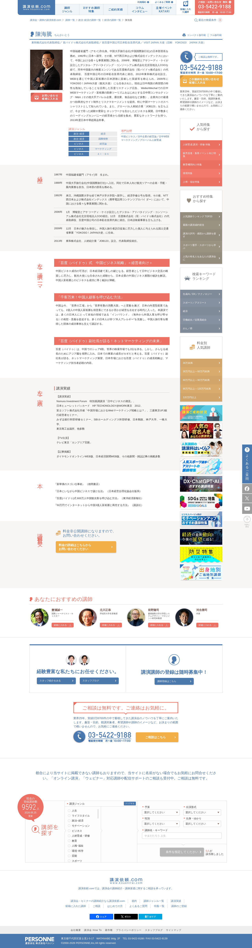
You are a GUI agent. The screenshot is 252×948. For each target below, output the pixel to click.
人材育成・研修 (81, 835)
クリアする (129, 803)
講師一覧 (70, 20)
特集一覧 (159, 905)
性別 (147, 817)
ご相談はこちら (155, 736)
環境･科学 (77, 850)
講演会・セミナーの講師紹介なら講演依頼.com (98, 900)
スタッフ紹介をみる (59, 681)
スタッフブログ (90, 681)
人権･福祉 (77, 845)
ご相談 (96, 905)
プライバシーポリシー (129, 929)
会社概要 (76, 929)
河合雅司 (201, 610)
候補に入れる (60, 625)
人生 (74, 810)
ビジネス (78, 143)
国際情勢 (103, 139)
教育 (74, 840)
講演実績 (176, 900)
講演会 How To (93, 929)
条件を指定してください (182, 851)
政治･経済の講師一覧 (89, 20)
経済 (103, 133)
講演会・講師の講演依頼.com (45, 20)
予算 (147, 806)
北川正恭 (105, 610)
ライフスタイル (81, 815)
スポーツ (77, 860)
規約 (134, 900)
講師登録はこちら (171, 681)
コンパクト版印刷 (196, 35)
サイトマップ (173, 929)
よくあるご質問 (162, 2)
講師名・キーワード (156, 829)
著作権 (109, 929)
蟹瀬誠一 (57, 610)
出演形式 (191, 806)
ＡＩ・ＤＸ (103, 154)
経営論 (103, 143)
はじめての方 (115, 905)
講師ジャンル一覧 (154, 900)
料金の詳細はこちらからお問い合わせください (75, 547)
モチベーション (81, 825)
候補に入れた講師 (75, 905)
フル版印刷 (216, 35)
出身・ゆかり (193, 817)
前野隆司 (153, 610)
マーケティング (103, 149)
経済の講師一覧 (112, 20)
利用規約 (141, 2)
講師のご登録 (179, 905)
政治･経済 (79, 133)
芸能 (74, 855)
